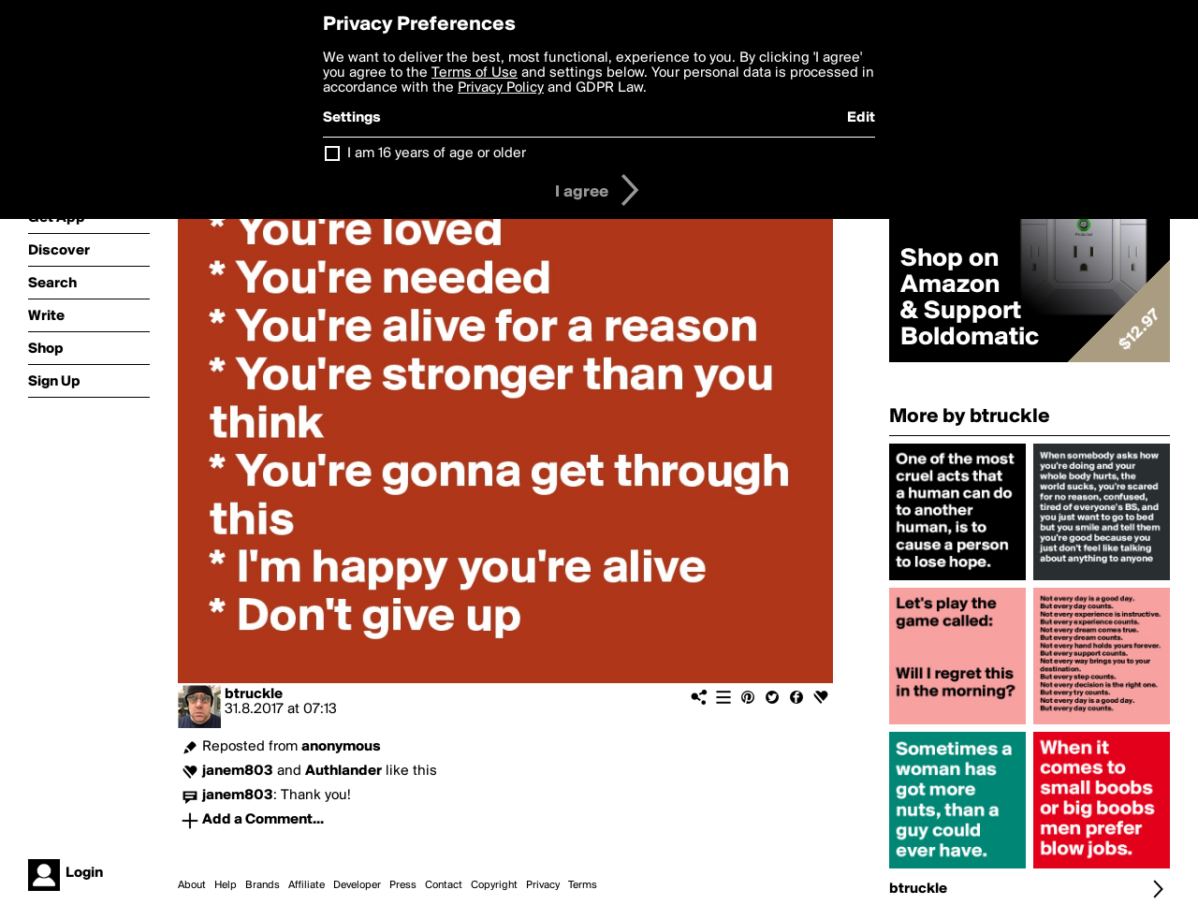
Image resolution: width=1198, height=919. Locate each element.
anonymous (341, 746)
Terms (582, 885)
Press (402, 885)
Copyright (494, 885)
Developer (357, 885)
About (192, 885)
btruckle (254, 694)
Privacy (543, 885)
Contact (443, 885)
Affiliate (306, 885)
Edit (861, 117)
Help (225, 885)
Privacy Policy (501, 87)
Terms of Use (474, 73)
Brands (262, 885)
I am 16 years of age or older (436, 153)
